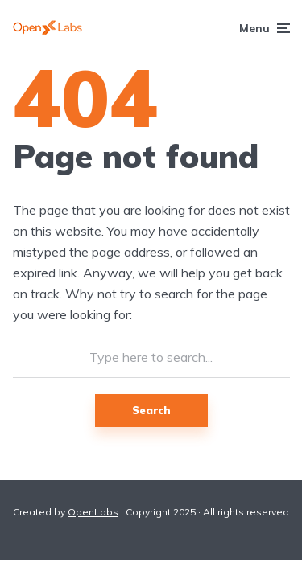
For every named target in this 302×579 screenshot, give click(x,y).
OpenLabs (93, 512)
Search (151, 410)
